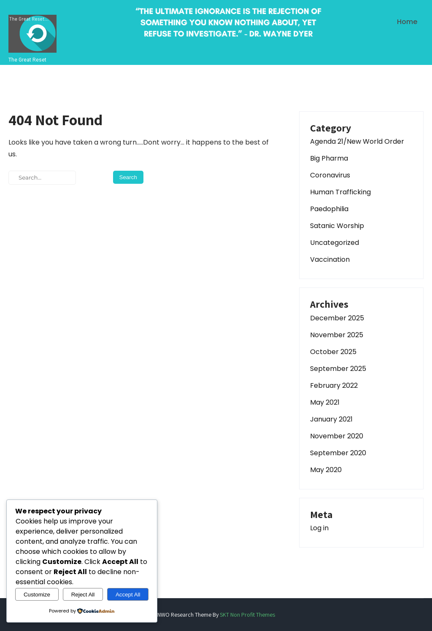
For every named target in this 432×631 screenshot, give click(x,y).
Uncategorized (334, 242)
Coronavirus (330, 175)
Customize (37, 594)
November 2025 (336, 335)
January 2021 (331, 419)
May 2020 (326, 470)
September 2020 (338, 453)
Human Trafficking (340, 192)
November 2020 (336, 436)
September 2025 (338, 368)
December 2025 (337, 318)
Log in (319, 528)
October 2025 (333, 352)
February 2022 (334, 385)
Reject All (83, 594)
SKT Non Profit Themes (247, 614)
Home (407, 22)
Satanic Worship (337, 226)
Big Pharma (329, 158)
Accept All (128, 594)
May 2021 (325, 402)
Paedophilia (329, 209)
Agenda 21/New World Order (357, 141)
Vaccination (330, 259)
